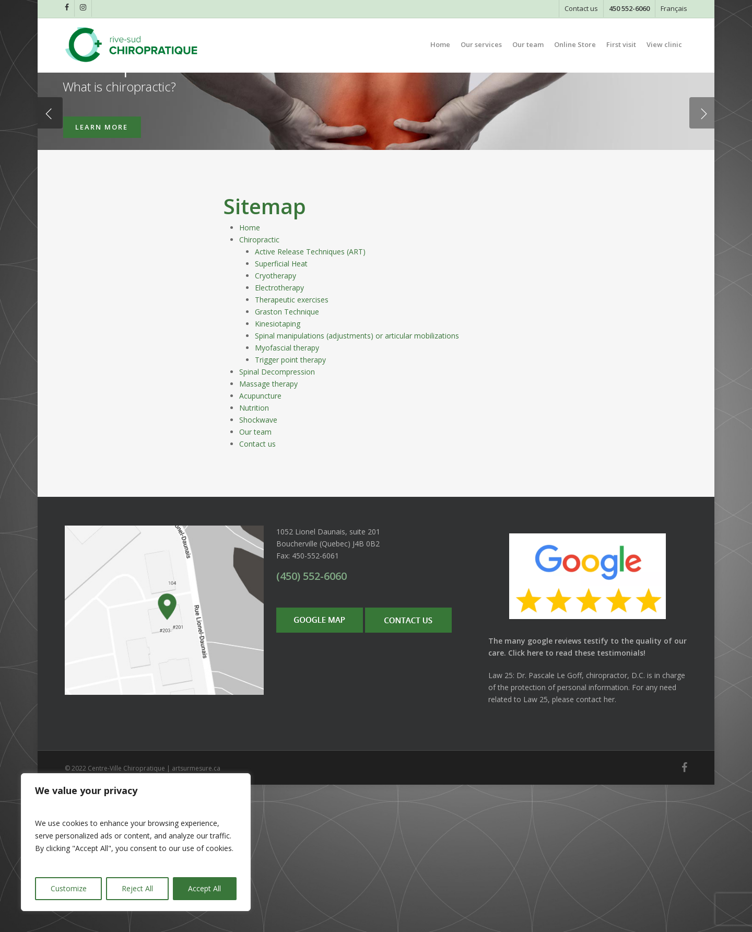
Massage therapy (268, 531)
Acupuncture (260, 543)
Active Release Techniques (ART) (310, 399)
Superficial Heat (281, 411)
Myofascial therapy (287, 495)
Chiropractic (259, 387)
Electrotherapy (279, 435)
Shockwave (258, 567)
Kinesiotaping (277, 471)
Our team (255, 579)
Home (249, 375)
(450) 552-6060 (311, 723)
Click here (525, 800)
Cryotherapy (275, 423)
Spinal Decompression (277, 519)
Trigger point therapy (290, 507)
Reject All (137, 888)
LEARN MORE (101, 224)
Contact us (257, 591)
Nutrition (254, 555)
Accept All (204, 888)
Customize (69, 888)
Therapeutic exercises (291, 447)
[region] (136, 842)
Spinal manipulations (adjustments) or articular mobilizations (357, 483)
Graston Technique (287, 459)
